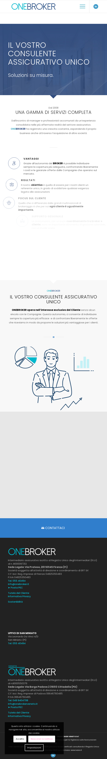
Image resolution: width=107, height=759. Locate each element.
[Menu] (80, 6)
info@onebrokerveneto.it (23, 703)
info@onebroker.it (18, 584)
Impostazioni (34, 747)
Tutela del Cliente (18, 593)
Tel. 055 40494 (17, 580)
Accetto (20, 739)
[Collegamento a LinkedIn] (95, 6)
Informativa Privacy (19, 596)
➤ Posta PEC (15, 587)
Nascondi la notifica (42, 739)
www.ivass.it (76, 750)
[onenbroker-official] (44, 6)
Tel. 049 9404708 (18, 700)
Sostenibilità (15, 601)
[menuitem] (80, 6)
